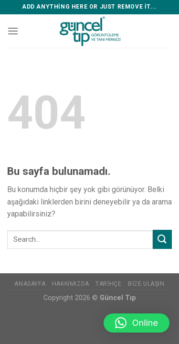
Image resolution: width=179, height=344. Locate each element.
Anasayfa (29, 283)
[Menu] (13, 31)
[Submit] (162, 239)
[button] (136, 323)
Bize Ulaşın (146, 283)
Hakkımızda (70, 283)
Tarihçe (108, 283)
